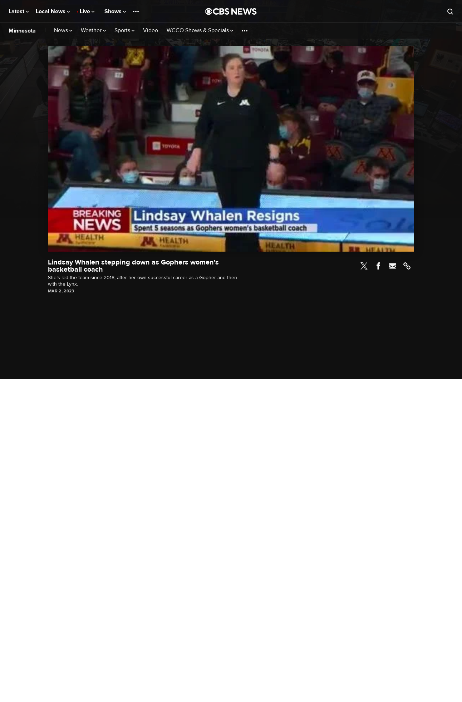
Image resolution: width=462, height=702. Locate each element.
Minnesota (22, 30)
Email (392, 266)
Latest (19, 11)
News (63, 30)
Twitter (364, 266)
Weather (93, 30)
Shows (115, 11)
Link (407, 266)
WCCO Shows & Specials (200, 30)
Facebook (378, 266)
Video (150, 30)
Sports (124, 30)
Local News (53, 11)
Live (87, 11)
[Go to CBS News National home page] (231, 11)
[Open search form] (450, 11)
